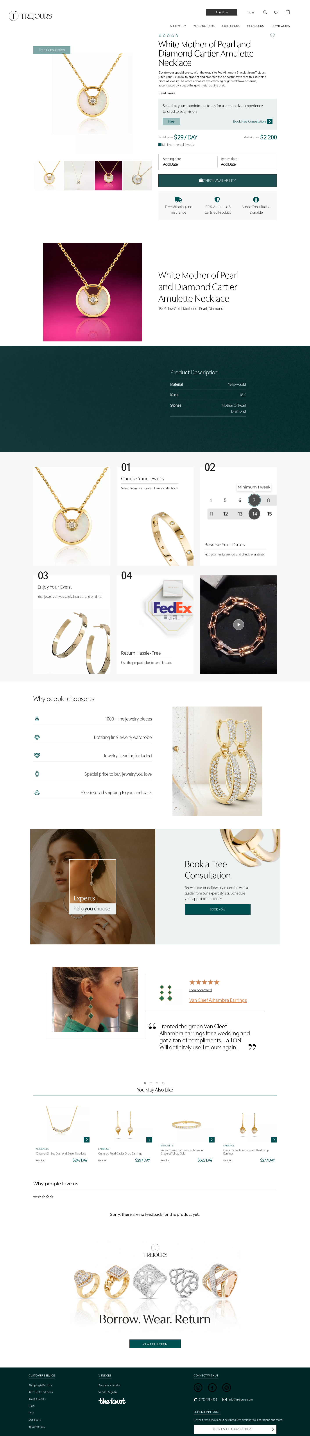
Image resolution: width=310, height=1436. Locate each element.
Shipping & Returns (40, 1385)
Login (250, 12)
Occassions (255, 26)
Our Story (35, 1419)
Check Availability (217, 180)
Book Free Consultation (252, 121)
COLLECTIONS (231, 26)
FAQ (31, 1413)
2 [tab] (151, 1083)
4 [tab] (163, 1083)
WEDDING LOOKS (204, 26)
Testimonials (37, 1426)
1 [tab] (145, 1083)
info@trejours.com (237, 1399)
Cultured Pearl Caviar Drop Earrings (120, 1153)
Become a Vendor (110, 1385)
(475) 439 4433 (205, 1399)
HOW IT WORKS (280, 26)
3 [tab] (157, 1083)
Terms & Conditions (41, 1392)
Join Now (222, 12)
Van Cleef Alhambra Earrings (218, 999)
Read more (166, 93)
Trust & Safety (37, 1399)
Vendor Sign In (108, 1392)
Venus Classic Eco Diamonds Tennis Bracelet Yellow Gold (182, 1152)
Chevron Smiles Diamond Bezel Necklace (61, 1153)
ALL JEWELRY (178, 26)
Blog (32, 1406)
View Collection (155, 1344)
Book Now (217, 909)
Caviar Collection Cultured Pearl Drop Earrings (246, 1152)
